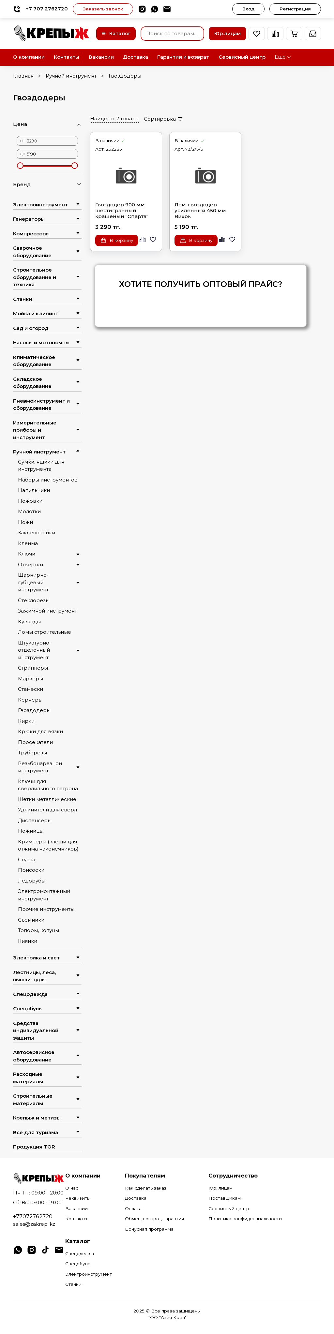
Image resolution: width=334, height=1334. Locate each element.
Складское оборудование (32, 383)
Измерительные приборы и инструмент (34, 430)
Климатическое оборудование (34, 361)
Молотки (29, 511)
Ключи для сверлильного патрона (48, 785)
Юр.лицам (227, 33)
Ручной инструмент (71, 76)
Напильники (34, 490)
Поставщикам (224, 1198)
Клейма (28, 543)
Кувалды (29, 621)
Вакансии (101, 57)
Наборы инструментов (48, 480)
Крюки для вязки (40, 731)
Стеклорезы (34, 600)
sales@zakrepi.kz (34, 1224)
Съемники (31, 920)
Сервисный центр (242, 57)
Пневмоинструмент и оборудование (41, 404)
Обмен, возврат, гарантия (154, 1218)
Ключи (26, 554)
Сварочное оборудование (32, 252)
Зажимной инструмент (47, 611)
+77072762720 (33, 1216)
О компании (29, 57)
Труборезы (32, 752)
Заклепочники (36, 532)
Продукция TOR (34, 1147)
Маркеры (30, 678)
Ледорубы (31, 881)
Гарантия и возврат (183, 57)
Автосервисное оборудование (33, 1056)
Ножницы (30, 831)
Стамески (30, 689)
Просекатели (35, 742)
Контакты (66, 57)
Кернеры (30, 700)
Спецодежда (30, 994)
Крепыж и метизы (37, 1118)
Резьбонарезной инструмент (40, 767)
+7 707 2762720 (40, 9)
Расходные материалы (28, 1078)
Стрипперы (33, 668)
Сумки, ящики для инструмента (41, 465)
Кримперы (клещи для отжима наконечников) (48, 845)
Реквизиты (77, 1198)
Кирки (26, 721)
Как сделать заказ (145, 1188)
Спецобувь (27, 1008)
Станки (22, 299)
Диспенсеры (35, 820)
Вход (248, 8)
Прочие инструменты (46, 909)
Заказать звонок (103, 8)
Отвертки (30, 564)
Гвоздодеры (34, 710)
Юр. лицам (220, 1188)
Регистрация (295, 8)
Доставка (135, 57)
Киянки (27, 941)
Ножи (25, 522)
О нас (71, 1188)
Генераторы (29, 219)
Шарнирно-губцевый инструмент (33, 582)
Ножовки (30, 501)
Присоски (31, 870)
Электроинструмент (40, 204)
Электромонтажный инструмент (44, 895)
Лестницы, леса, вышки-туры (34, 976)
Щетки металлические (47, 799)
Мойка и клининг (35, 313)
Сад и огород (30, 328)
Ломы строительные (44, 632)
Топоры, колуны (38, 930)
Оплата (133, 1208)
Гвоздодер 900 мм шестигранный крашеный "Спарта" (121, 210)
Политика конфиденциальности (245, 1218)
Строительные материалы (33, 1099)
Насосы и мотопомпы (41, 342)
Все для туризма (35, 1132)
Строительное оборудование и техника (34, 277)
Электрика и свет (36, 958)
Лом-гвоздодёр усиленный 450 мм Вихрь (200, 210)
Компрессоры (31, 233)
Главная (23, 76)
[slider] (20, 165)
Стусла (26, 859)
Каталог (116, 33)
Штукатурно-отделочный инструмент (34, 650)
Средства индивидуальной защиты (35, 1030)
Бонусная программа (149, 1229)
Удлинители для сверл (47, 810)
